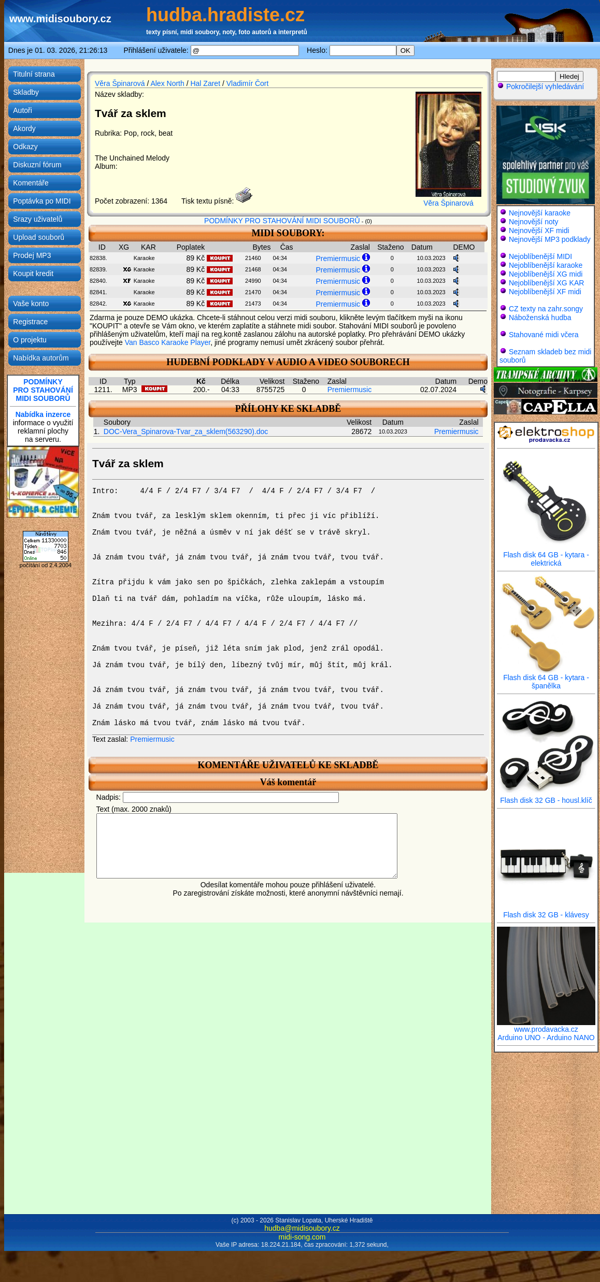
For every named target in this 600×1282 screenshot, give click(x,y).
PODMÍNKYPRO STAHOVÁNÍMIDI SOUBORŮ (43, 390)
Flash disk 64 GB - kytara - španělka (546, 678)
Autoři (22, 110)
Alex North (167, 83)
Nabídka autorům (40, 358)
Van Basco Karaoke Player (168, 342)
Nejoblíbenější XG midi (545, 274)
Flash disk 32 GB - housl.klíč (546, 796)
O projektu (30, 340)
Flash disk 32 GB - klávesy (546, 911)
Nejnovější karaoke (539, 213)
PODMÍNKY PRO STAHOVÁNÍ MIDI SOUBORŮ (282, 221)
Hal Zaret (205, 83)
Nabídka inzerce (43, 414)
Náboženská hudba (540, 317)
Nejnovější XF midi (539, 230)
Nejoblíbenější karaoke (545, 265)
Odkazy (25, 146)
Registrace (30, 322)
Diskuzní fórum (37, 165)
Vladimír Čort (247, 83)
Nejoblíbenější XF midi (545, 291)
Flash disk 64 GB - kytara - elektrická (546, 555)
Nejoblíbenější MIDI (540, 256)
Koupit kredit (33, 273)
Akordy (24, 128)
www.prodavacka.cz (546, 1025)
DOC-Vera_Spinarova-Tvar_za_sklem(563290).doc (186, 431)
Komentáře (30, 183)
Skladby (26, 92)
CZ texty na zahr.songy (546, 309)
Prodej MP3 (32, 255)
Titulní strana (33, 74)
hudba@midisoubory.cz (301, 1228)
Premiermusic (338, 258)
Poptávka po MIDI (41, 201)
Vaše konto (31, 303)
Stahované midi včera (544, 334)
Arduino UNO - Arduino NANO (546, 1037)
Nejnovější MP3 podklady (550, 239)
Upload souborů (38, 237)
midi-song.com (301, 1237)
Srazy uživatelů (37, 219)
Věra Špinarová (120, 83)
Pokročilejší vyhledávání (540, 86)
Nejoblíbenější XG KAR (546, 283)
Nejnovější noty (534, 222)
